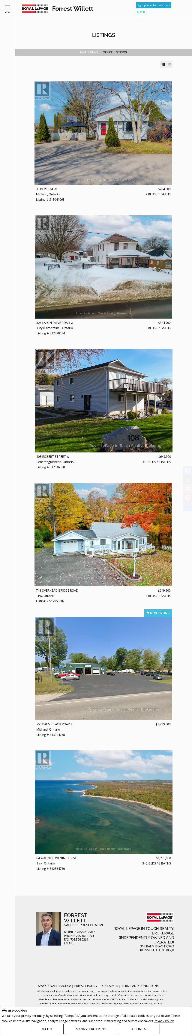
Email (68, 943)
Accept (47, 1029)
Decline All (139, 1029)
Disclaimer (109, 986)
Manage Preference (91, 1029)
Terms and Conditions (140, 986)
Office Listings (115, 52)
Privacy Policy (164, 1021)
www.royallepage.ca (54, 986)
